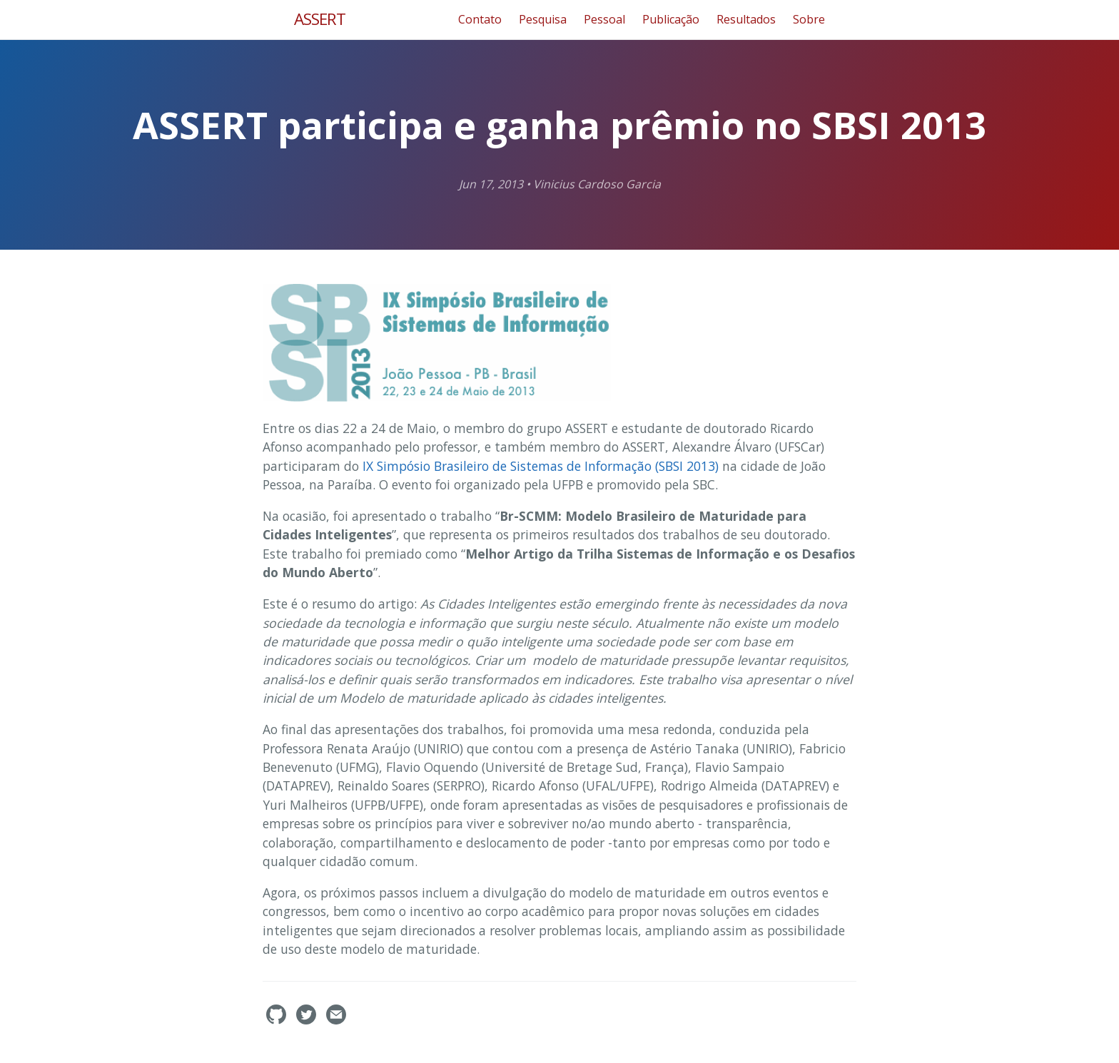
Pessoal (604, 19)
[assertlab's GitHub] (277, 1020)
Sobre (809, 19)
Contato (480, 19)
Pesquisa (543, 19)
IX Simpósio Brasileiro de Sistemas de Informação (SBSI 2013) (541, 465)
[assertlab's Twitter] (307, 1020)
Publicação (670, 19)
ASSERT (319, 19)
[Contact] (336, 1020)
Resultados (746, 19)
